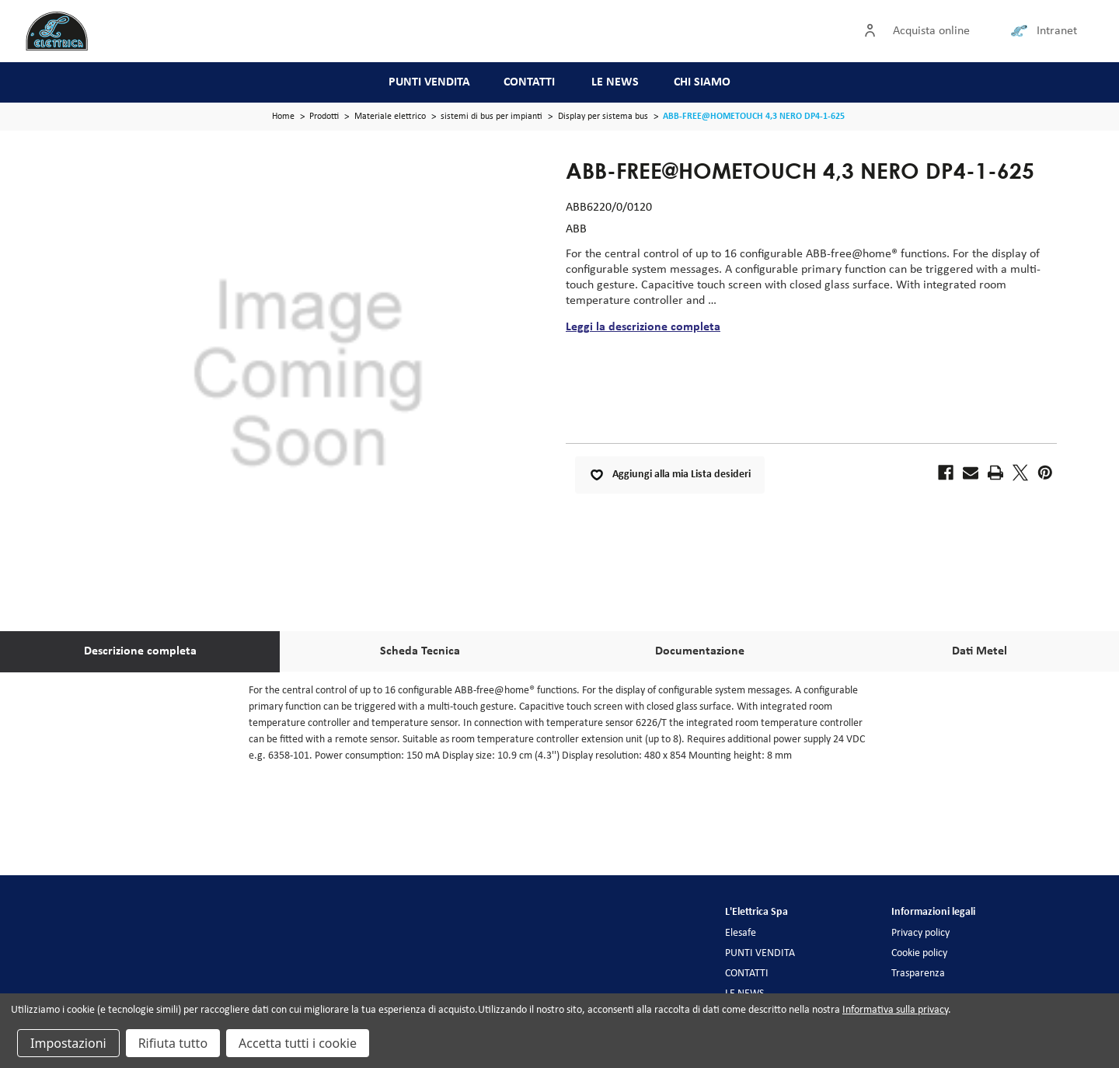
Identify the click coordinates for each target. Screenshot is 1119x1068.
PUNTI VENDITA (429, 82)
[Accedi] (873, 31)
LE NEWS (615, 82)
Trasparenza (918, 973)
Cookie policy (919, 953)
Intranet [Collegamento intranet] (1057, 31)
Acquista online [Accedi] (931, 31)
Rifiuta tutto (172, 1043)
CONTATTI (529, 82)
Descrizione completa (140, 651)
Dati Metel (979, 651)
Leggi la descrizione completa (643, 327)
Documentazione (699, 651)
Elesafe (740, 933)
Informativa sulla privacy (895, 1010)
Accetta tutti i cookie (298, 1043)
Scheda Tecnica (420, 651)
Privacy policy (920, 933)
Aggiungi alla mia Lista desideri (670, 475)
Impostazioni (68, 1043)
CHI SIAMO (702, 82)
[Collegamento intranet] (1021, 31)
